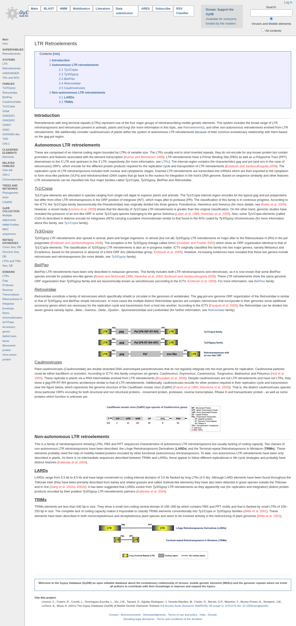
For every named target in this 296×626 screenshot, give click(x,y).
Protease (7, 285)
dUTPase (8, 322)
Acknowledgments (154, 614)
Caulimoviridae (11, 101)
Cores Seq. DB (11, 247)
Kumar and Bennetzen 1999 (144, 157)
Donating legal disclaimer (139, 619)
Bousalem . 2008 (170, 378)
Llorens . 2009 (82, 209)
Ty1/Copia (8, 106)
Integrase (8, 303)
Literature (103, 8)
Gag (5, 280)
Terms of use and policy (182, 614)
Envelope (8, 308)
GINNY (6, 124)
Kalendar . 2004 (72, 462)
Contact (114, 614)
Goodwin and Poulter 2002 (196, 243)
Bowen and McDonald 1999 (114, 276)
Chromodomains (12, 179)
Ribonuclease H (12, 299)
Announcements (131, 614)
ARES (145, 8)
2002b (81, 487)
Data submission (124, 11)
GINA (5, 111)
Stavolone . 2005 (214, 387)
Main (35, 8)
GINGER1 (8, 115)
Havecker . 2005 (215, 214)
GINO (5, 129)
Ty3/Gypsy (8, 87)
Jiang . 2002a (63, 487)
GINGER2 (8, 120)
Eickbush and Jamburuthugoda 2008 (251, 166)
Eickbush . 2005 (168, 252)
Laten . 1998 (187, 214)
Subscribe (162, 8)
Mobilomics (81, 8)
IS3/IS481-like (11, 134)
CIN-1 (6, 143)
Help (203, 614)
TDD (5, 138)
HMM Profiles (10, 224)
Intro (5, 43)
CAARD (7, 202)
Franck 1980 (186, 387)
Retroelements (11, 53)
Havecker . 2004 (148, 276)
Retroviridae (9, 92)
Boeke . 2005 (273, 204)
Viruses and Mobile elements (271, 24)
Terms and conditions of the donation (179, 619)
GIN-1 (6, 174)
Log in (288, 2)
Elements (8, 156)
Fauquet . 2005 (223, 305)
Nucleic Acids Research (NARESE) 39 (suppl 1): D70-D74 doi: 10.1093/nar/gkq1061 (217, 605)
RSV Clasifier (182, 11)
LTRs (5, 276)
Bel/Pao (7, 97)
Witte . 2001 (255, 511)
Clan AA (7, 170)
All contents (273, 30)
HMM (63, 8)
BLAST (49, 8)
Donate (212, 614)
